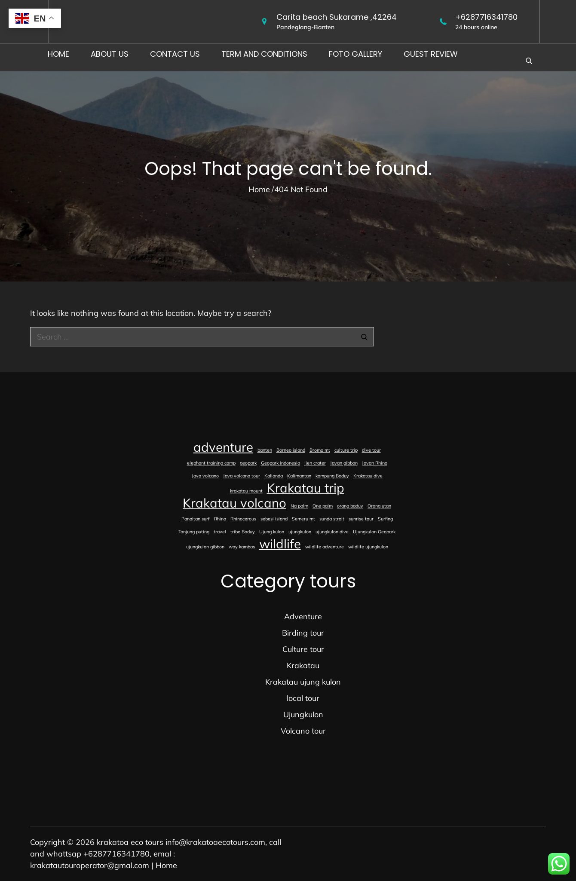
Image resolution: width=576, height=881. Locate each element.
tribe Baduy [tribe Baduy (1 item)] (242, 532)
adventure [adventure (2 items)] (223, 447)
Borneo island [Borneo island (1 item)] (290, 450)
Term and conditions (264, 54)
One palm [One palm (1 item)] (323, 506)
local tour (303, 698)
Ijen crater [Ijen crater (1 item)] (315, 463)
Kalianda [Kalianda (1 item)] (273, 476)
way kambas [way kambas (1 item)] (242, 547)
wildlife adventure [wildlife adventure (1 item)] (324, 547)
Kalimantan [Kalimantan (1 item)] (299, 476)
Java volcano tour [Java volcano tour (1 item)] (241, 476)
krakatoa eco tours (130, 842)
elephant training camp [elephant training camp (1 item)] (211, 463)
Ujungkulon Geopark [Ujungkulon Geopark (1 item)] (374, 532)
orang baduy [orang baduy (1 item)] (350, 506)
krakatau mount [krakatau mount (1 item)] (246, 491)
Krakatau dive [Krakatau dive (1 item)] (368, 476)
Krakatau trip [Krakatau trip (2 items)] (305, 488)
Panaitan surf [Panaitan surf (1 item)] (195, 519)
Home (58, 54)
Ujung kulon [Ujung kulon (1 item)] (271, 532)
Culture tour (303, 649)
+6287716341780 (486, 17)
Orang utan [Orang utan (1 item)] (379, 506)
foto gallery (355, 54)
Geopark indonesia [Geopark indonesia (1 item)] (280, 463)
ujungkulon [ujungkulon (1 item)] (299, 532)
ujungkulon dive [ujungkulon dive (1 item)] (332, 532)
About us (110, 54)
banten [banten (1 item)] (264, 450)
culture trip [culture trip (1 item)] (346, 450)
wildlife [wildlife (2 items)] (280, 544)
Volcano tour (303, 731)
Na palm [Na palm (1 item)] (299, 506)
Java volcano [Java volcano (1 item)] (205, 476)
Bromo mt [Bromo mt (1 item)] (319, 450)
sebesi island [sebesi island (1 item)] (274, 519)
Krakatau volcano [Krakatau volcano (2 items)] (234, 503)
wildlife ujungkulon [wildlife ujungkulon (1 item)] (368, 547)
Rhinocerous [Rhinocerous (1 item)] (243, 519)
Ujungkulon (303, 714)
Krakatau (303, 665)
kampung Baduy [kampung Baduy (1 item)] (332, 476)
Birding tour (303, 633)
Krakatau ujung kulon (303, 682)
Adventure (303, 616)
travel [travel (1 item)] (220, 532)
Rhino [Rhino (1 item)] (220, 519)
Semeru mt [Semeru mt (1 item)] (303, 519)
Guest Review (431, 54)
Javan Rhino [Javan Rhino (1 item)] (374, 463)
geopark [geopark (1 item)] (248, 463)
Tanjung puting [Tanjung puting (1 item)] (193, 532)
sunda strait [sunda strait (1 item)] (331, 519)
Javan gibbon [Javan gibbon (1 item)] (344, 463)
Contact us (175, 54)
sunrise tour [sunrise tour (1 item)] (361, 519)
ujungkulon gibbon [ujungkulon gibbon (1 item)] (205, 547)
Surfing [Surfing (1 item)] (385, 519)
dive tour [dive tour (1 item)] (371, 450)
